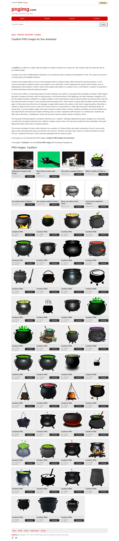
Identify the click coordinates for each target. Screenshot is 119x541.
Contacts (97, 18)
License (72, 18)
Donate (47, 18)
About (22, 18)
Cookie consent (34, 530)
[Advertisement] (27, 54)
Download (29, 176)
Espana (25, 2)
